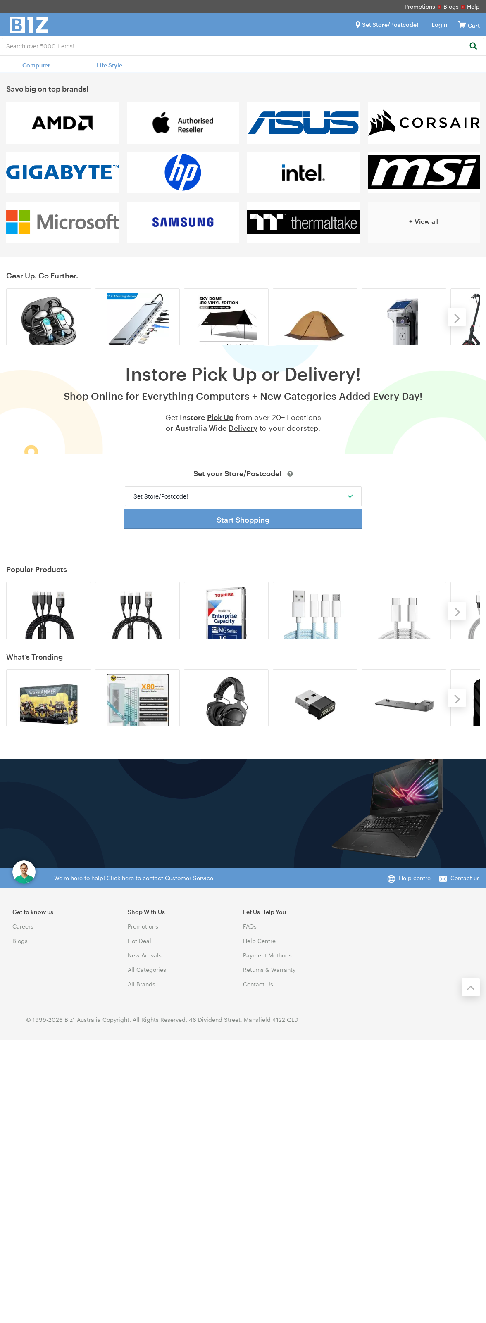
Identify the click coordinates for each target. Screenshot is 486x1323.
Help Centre (259, 1223)
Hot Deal (139, 1223)
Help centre (415, 1160)
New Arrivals (145, 1237)
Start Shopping (243, 613)
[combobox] (243, 45)
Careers (22, 1208)
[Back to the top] (471, 1270)
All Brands (141, 1266)
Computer (36, 65)
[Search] (473, 46)
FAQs (250, 1208)
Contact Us (258, 1266)
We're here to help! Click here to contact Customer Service (133, 1160)
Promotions (420, 6)
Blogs (451, 6)
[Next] (457, 350)
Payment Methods (267, 1237)
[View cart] (462, 24)
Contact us (465, 1160)
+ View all (423, 221)
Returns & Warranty (269, 1252)
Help (473, 6)
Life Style (109, 65)
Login (439, 24)
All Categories (147, 1252)
